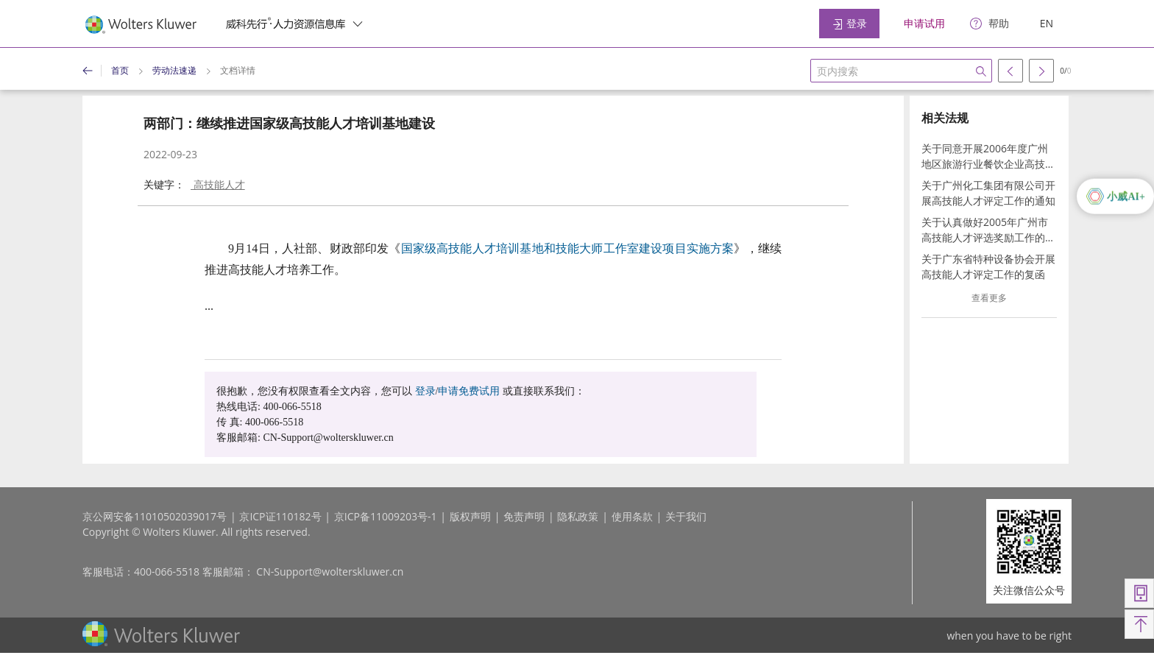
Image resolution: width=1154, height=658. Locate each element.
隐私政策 (577, 516)
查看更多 (989, 297)
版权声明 (470, 516)
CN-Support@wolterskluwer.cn (329, 572)
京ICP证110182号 (280, 516)
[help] (989, 24)
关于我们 (686, 516)
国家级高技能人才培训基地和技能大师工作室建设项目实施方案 (567, 248)
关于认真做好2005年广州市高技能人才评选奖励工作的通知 (988, 230)
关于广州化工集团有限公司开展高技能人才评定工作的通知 (988, 193)
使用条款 (632, 516)
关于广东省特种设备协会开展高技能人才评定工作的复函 (988, 266)
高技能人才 (218, 184)
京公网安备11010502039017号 (154, 516)
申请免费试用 (469, 391)
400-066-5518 (166, 572)
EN (1046, 23)
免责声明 (524, 516)
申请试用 (924, 23)
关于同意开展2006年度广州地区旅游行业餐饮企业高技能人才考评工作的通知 (988, 156)
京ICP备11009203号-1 (385, 516)
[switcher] (357, 23)
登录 (849, 23)
